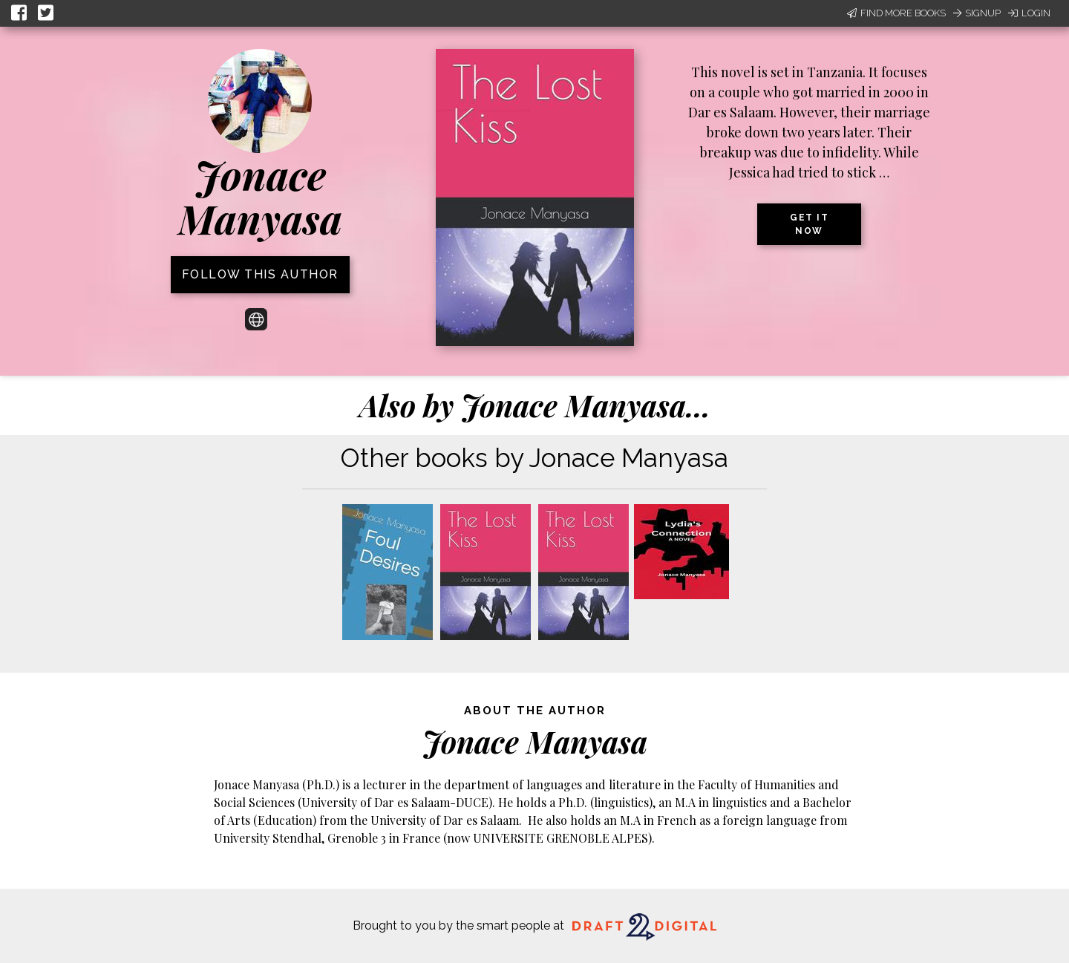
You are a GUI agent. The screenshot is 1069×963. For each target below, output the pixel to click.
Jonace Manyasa (260, 196)
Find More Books (896, 13)
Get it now (809, 224)
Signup (977, 13)
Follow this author (260, 274)
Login (1029, 13)
